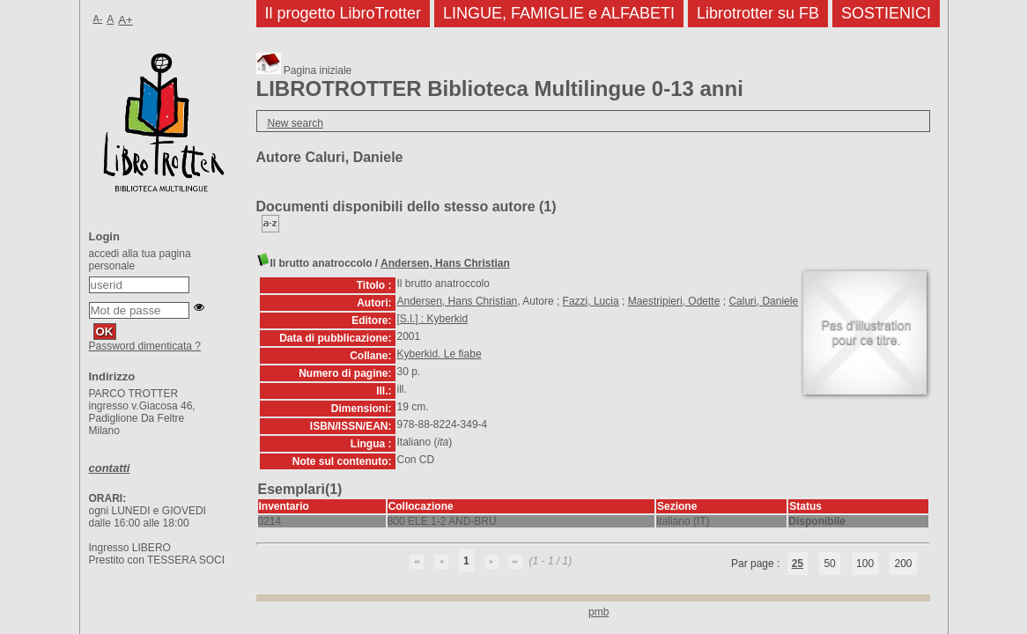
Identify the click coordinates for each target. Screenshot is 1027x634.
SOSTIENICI (886, 13)
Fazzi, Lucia (591, 301)
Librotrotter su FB (758, 13)
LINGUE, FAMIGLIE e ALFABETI (559, 13)
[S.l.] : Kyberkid (433, 319)
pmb (598, 612)
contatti (109, 468)
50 (829, 563)
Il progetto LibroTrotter (343, 13)
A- (98, 18)
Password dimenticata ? (145, 346)
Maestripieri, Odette (674, 301)
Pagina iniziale (304, 70)
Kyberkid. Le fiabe (439, 354)
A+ (125, 19)
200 (903, 563)
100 (865, 563)
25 (797, 563)
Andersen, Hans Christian (445, 263)
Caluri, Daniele (763, 301)
